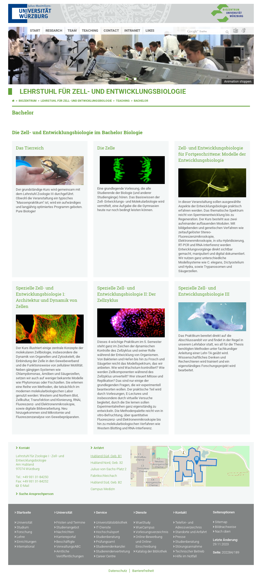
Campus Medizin (103, 489)
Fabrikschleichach (104, 476)
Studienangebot (66, 527)
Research (54, 30)
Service (100, 513)
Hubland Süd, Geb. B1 (106, 456)
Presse (179, 537)
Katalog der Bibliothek (150, 551)
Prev (17, 56)
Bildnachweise (224, 527)
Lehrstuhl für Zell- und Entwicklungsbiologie (103, 91)
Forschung (23, 532)
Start (35, 30)
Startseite (23, 513)
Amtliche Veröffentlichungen (69, 554)
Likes (150, 30)
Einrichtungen (25, 542)
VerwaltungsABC (67, 547)
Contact (111, 30)
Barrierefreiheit (143, 571)
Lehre (20, 537)
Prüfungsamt (104, 542)
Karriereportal (65, 537)
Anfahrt (99, 448)
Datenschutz (117, 571)
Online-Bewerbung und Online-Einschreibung (148, 542)
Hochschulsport (106, 532)
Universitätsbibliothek (110, 523)
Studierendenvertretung (111, 551)
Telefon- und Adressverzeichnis (187, 525)
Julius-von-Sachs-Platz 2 (108, 469)
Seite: (217, 552)
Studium (22, 527)
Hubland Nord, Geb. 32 (107, 463)
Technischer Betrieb (188, 551)
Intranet (132, 30)
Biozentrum (28, 100)
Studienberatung (107, 537)
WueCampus (144, 527)
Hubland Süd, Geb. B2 (106, 482)
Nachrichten (64, 532)
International (25, 547)
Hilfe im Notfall (185, 556)
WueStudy (142, 523)
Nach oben (222, 531)
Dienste (140, 513)
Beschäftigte (64, 542)
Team (72, 30)
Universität (23, 523)
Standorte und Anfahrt (190, 532)
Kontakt (24, 448)
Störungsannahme (187, 547)
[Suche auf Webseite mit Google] (207, 31)
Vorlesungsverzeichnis (151, 532)
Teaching (90, 30)
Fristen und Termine (69, 523)
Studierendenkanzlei (109, 547)
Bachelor (141, 100)
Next (244, 56)
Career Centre (105, 556)
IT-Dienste (102, 527)
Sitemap (220, 522)
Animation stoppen (237, 81)
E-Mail (24, 486)
